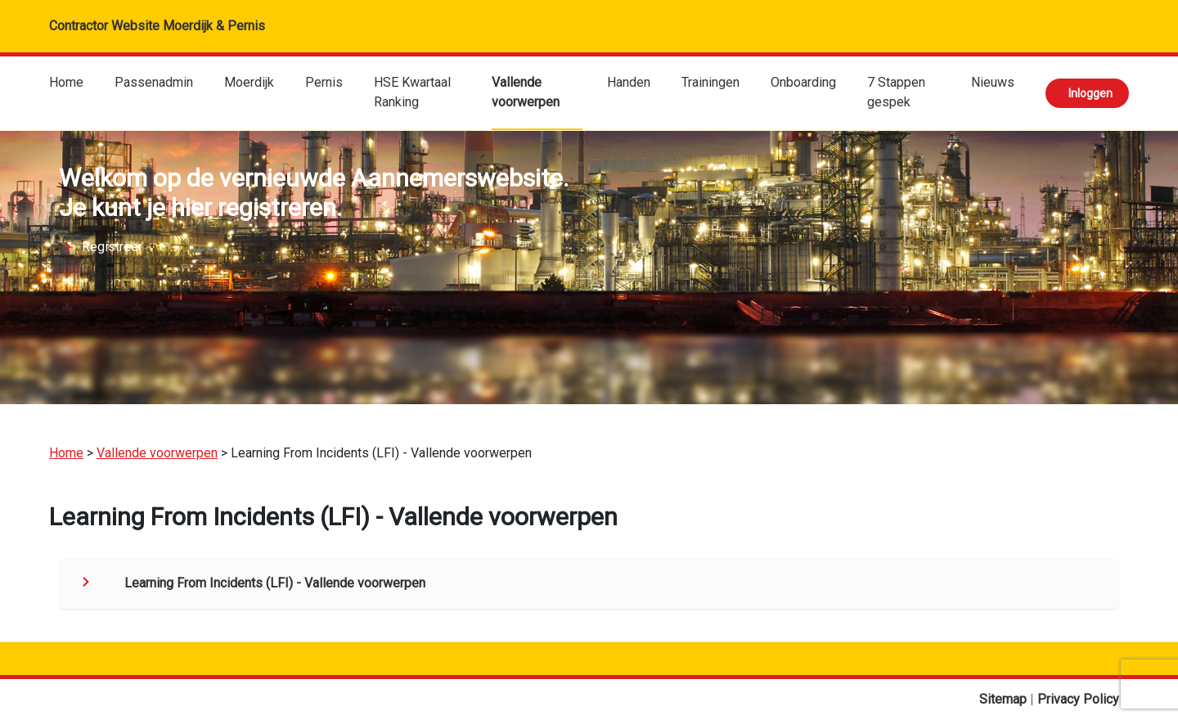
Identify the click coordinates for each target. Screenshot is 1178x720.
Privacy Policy (1078, 699)
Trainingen (710, 82)
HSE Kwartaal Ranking (412, 92)
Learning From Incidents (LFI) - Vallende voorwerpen (274, 583)
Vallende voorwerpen (526, 92)
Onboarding (803, 82)
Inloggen (1090, 93)
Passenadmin (154, 82)
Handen (628, 82)
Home (66, 82)
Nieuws (992, 82)
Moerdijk (249, 82)
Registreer (112, 246)
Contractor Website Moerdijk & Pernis (157, 26)
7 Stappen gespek (896, 92)
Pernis (324, 82)
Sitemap (1004, 699)
